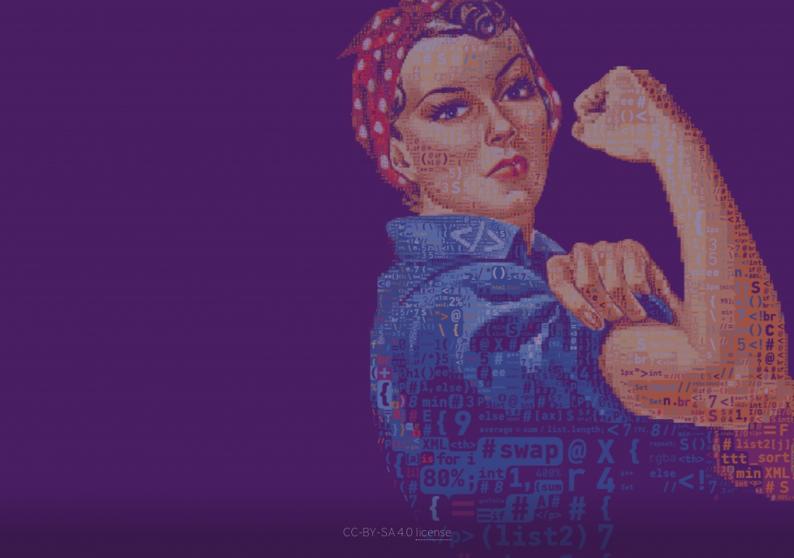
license (433, 533)
